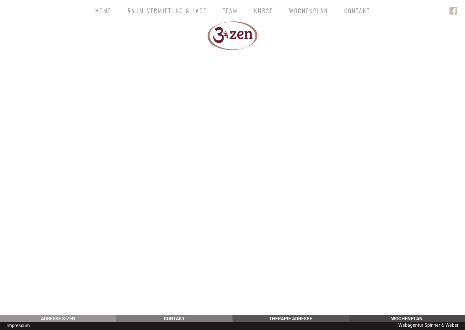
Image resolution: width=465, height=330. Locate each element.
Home (103, 10)
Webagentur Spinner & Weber (428, 325)
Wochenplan (308, 10)
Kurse (263, 10)
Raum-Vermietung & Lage (167, 10)
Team (230, 10)
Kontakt (357, 10)
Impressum (18, 325)
